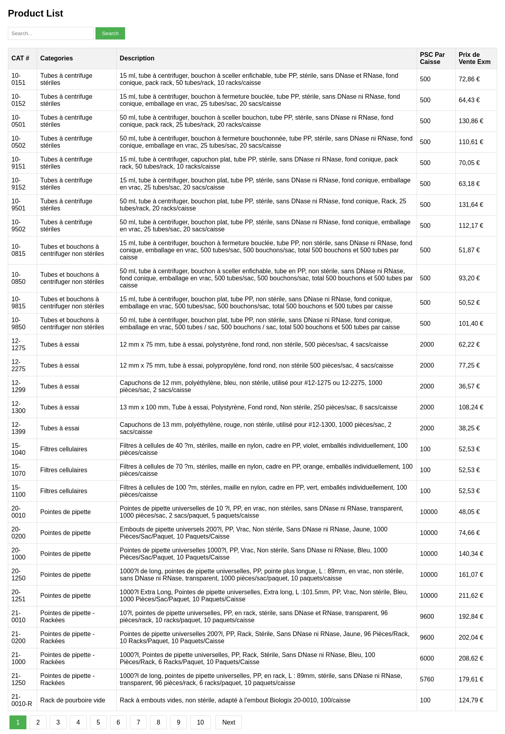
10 (200, 722)
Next (228, 722)
